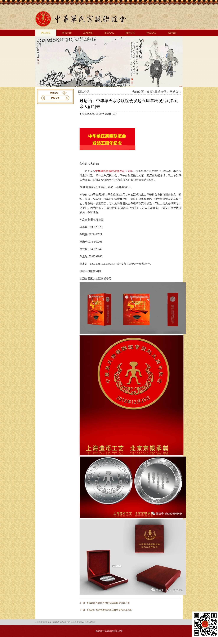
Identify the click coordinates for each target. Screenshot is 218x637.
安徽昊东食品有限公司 (61, 622)
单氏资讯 (109, 33)
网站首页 (45, 33)
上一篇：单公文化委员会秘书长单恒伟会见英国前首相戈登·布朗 (105, 603)
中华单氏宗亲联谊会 (107, 171)
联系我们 (172, 33)
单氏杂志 (151, 33)
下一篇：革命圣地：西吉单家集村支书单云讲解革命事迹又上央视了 (106, 610)
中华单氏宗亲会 (77, 622)
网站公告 (130, 33)
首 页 (149, 91)
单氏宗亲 (67, 33)
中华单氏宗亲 (90, 622)
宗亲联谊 (88, 33)
